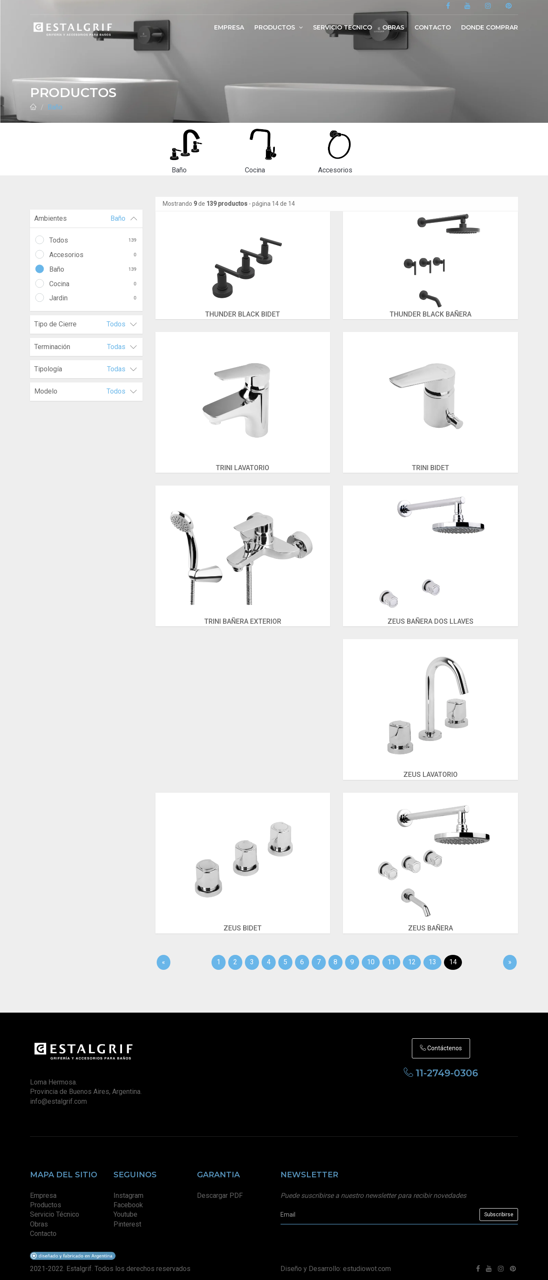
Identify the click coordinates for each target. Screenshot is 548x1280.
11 (391, 955)
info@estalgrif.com (58, 1095)
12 (412, 955)
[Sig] (510, 955)
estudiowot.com (367, 1262)
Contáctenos (441, 1041)
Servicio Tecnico (342, 27)
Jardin (92, 298)
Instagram (128, 1189)
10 (371, 955)
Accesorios (92, 255)
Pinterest (127, 1218)
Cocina (92, 284)
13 (432, 955)
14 (453, 955)
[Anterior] (163, 955)
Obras (393, 27)
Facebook (128, 1198)
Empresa (229, 27)
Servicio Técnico (54, 1208)
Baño (55, 107)
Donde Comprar (489, 27)
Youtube (125, 1208)
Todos (92, 240)
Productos (278, 27)
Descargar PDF (220, 1189)
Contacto (432, 27)
